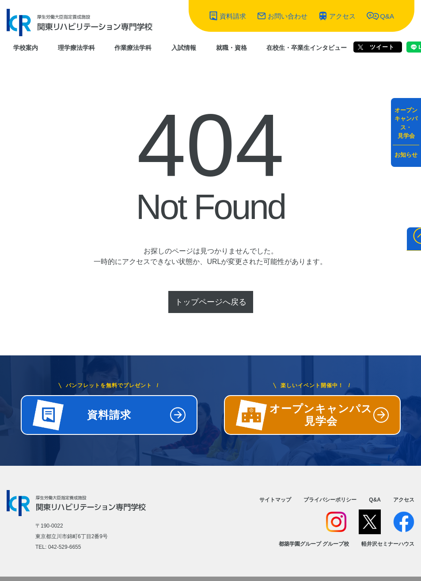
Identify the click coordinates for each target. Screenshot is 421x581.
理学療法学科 (76, 47)
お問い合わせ (287, 16)
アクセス (342, 16)
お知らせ (405, 154)
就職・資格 (231, 47)
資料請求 (233, 16)
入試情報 (183, 47)
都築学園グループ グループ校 (314, 544)
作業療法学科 (133, 47)
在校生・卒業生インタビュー (306, 47)
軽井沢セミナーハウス (387, 544)
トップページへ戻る (211, 302)
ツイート (376, 47)
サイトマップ (275, 500)
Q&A (387, 16)
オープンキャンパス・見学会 (405, 123)
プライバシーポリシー (330, 500)
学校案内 (25, 47)
